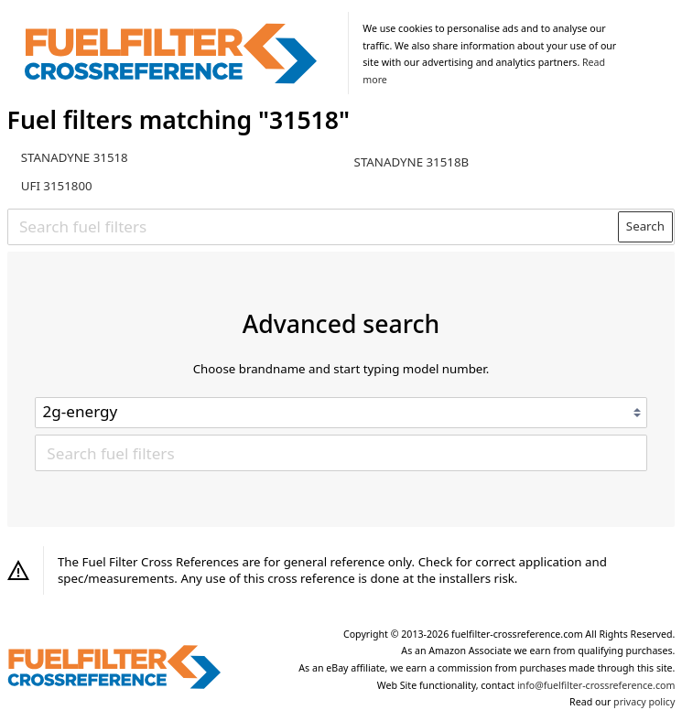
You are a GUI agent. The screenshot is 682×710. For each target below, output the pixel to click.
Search (645, 226)
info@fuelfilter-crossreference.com (596, 685)
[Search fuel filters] (313, 226)
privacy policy (644, 701)
